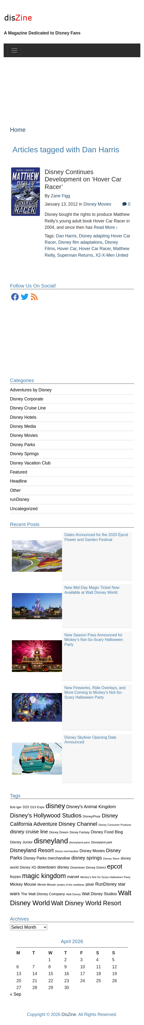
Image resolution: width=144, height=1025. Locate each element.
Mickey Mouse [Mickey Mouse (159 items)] (23, 884)
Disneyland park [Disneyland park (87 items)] (101, 842)
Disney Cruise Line (28, 408)
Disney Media (23, 426)
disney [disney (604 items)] (55, 806)
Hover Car (66, 248)
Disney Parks (22, 444)
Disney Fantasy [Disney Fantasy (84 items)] (80, 832)
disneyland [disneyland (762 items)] (51, 841)
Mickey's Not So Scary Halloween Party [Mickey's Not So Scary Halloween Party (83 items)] (105, 877)
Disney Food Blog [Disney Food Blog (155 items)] (107, 832)
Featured (18, 472)
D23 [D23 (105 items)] (26, 807)
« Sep (15, 994)
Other (15, 490)
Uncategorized (23, 508)
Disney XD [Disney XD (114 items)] (28, 867)
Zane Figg (60, 195)
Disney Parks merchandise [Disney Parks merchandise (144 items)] (47, 858)
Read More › (105, 227)
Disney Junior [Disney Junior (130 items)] (21, 842)
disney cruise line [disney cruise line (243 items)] (29, 831)
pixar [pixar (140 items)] (90, 884)
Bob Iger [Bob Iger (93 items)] (16, 807)
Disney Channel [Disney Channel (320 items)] (78, 824)
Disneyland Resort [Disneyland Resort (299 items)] (32, 850)
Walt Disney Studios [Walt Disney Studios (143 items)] (99, 894)
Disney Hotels (23, 417)
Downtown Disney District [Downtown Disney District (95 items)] (88, 867)
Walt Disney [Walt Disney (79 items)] (73, 894)
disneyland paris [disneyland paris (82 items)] (79, 842)
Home (18, 129)
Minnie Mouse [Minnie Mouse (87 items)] (46, 884)
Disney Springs (24, 453)
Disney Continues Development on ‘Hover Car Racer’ (83, 179)
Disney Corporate (26, 399)
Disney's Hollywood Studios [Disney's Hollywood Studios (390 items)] (45, 815)
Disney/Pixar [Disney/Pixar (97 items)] (91, 816)
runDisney (19, 499)
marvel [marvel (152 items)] (73, 876)
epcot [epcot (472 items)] (114, 866)
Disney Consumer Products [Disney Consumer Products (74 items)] (115, 824)
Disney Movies (24, 435)
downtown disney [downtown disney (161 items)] (53, 867)
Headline (18, 481)
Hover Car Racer (95, 248)
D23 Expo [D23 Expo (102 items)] (37, 807)
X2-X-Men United (111, 255)
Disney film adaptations (80, 242)
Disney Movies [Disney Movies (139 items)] (92, 851)
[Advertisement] (72, 87)
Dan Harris (66, 235)
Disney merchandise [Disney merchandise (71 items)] (67, 851)
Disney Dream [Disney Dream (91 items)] (58, 832)
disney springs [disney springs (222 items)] (86, 857)
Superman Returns (75, 255)
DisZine (69, 1014)
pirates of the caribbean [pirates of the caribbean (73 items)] (70, 884)
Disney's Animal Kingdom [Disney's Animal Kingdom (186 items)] (91, 806)
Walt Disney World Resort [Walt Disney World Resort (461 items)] (86, 903)
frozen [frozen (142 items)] (15, 876)
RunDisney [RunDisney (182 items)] (106, 884)
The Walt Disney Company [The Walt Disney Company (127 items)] (43, 894)
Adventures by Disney (31, 389)
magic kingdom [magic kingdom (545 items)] (44, 876)
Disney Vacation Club (30, 463)
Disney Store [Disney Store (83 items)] (111, 858)
